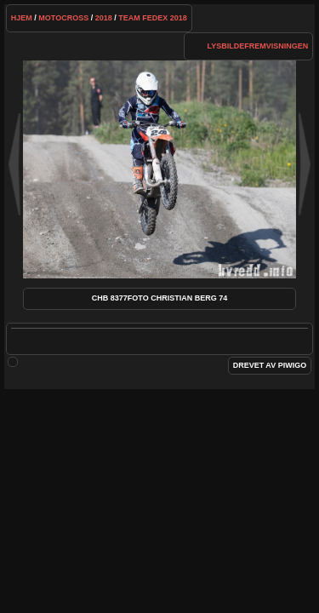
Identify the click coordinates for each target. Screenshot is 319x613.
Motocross (63, 18)
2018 (103, 18)
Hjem (21, 18)
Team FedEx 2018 (152, 18)
